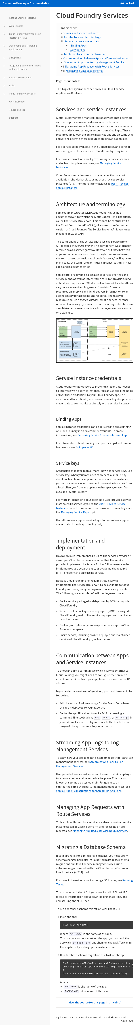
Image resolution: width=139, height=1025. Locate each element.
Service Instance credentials (81, 41)
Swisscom (102, 1017)
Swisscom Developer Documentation (26, 3)
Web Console (15, 26)
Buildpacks (14, 57)
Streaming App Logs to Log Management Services (95, 62)
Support (12, 117)
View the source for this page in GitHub (93, 1002)
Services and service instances (81, 33)
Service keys (77, 49)
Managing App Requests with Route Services (92, 66)
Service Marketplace (19, 77)
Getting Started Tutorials (21, 17)
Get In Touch (127, 1020)
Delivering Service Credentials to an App (102, 435)
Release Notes (16, 109)
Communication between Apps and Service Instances (96, 58)
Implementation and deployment (85, 54)
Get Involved (127, 3)
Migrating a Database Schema (84, 70)
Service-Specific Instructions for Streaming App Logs (88, 791)
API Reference (16, 101)
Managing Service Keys (75, 512)
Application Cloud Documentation (73, 1017)
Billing (11, 85)
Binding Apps (78, 45)
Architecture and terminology (82, 37)
